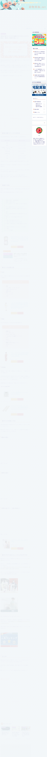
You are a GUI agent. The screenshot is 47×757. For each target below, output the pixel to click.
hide (19, 118)
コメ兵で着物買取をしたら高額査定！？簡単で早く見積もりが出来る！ (40, 71)
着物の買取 (40, 109)
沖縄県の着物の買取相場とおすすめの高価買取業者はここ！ (40, 77)
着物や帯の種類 (40, 106)
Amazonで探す (14, 246)
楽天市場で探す (20, 246)
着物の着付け (40, 105)
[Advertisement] (23, 18)
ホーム (15, 28)
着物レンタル (40, 112)
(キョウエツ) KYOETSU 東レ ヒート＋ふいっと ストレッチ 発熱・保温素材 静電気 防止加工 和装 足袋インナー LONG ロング (19, 407)
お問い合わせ (29, 28)
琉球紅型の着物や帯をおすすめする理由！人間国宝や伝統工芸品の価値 (40, 59)
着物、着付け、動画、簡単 (5, 678)
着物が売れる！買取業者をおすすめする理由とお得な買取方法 (40, 53)
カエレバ (16, 244)
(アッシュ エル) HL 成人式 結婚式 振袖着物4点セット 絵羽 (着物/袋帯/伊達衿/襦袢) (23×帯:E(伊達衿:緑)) (20, 354)
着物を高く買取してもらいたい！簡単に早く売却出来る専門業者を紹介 (40, 65)
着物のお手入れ (40, 103)
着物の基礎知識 (3, 33)
